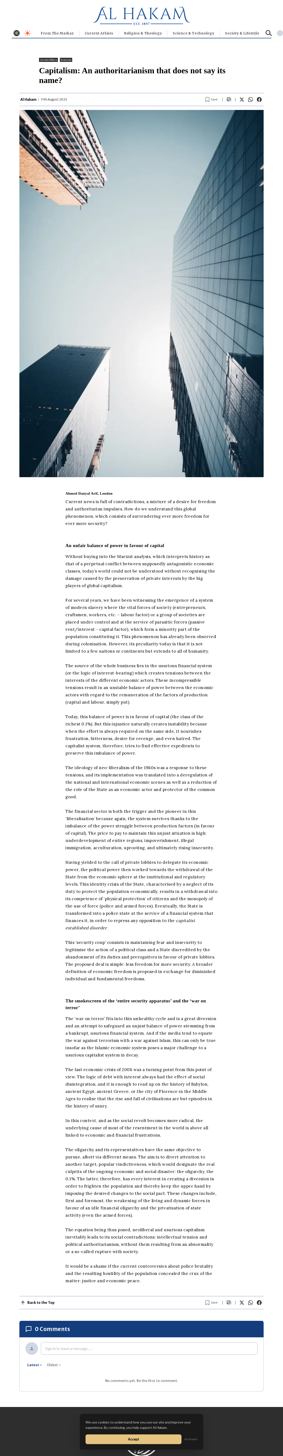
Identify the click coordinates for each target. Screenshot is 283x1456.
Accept (133, 1439)
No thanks (190, 1439)
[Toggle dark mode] (27, 33)
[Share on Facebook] (259, 99)
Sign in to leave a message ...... (69, 1348)
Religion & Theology (143, 33)
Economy (66, 59)
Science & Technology (193, 33)
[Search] (269, 33)
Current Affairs (99, 33)
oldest (54, 1365)
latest (34, 1365)
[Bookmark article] (211, 99)
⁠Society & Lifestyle (242, 33)
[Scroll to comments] (229, 99)
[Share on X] (241, 99)
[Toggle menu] (17, 33)
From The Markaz (57, 33)
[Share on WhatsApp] (250, 99)
